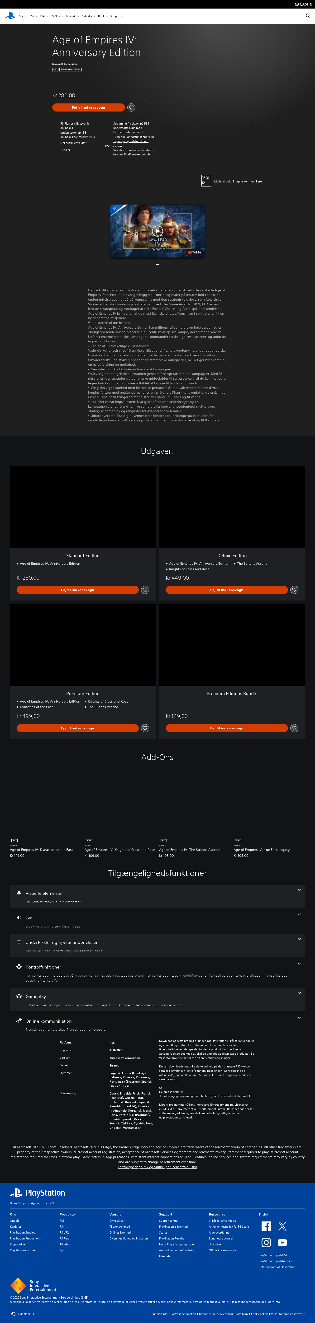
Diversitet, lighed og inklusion (129, 1238)
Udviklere (215, 1244)
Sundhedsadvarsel (221, 1238)
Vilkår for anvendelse (222, 1221)
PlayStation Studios (22, 1232)
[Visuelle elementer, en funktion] (157, 896)
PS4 (42, 16)
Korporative (17, 1244)
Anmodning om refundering (177, 1250)
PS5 (31, 16)
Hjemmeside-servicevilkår (216, 1314)
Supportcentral (168, 1221)
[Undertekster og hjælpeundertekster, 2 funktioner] (157, 945)
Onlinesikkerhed (120, 1232)
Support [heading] (165, 1214)
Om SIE (14, 1221)
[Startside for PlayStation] (10, 16)
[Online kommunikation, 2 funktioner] (157, 1024)
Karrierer (15, 1227)
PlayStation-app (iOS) (273, 1255)
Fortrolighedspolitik (183, 1314)
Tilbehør (71, 16)
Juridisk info (159, 1314)
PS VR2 (64, 1232)
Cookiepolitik (259, 1314)
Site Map (242, 1314)
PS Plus (55, 16)
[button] (130, 141)
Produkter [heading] (68, 1214)
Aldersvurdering (219, 1232)
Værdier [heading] (116, 1214)
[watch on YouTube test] (194, 252)
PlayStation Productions (25, 1238)
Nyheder (87, 16)
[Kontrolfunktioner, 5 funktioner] (157, 973)
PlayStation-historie (23, 1250)
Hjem (13, 1203)
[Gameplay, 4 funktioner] (157, 999)
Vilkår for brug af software (288, 1314)
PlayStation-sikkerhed (173, 1227)
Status (163, 1232)
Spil (21, 16)
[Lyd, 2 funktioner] (157, 921)
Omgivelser (117, 1221)
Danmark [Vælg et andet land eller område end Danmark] (23, 1314)
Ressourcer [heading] (218, 1214)
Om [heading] (13, 1214)
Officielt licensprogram (224, 1250)
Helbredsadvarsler (171, 1092)
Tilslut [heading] (263, 1214)
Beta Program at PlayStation (277, 1267)
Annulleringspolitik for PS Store (229, 1227)
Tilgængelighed (120, 1227)
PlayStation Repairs (171, 1238)
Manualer (165, 1256)
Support (115, 16)
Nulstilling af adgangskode (176, 1244)
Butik (101, 16)
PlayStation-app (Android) (275, 1261)
